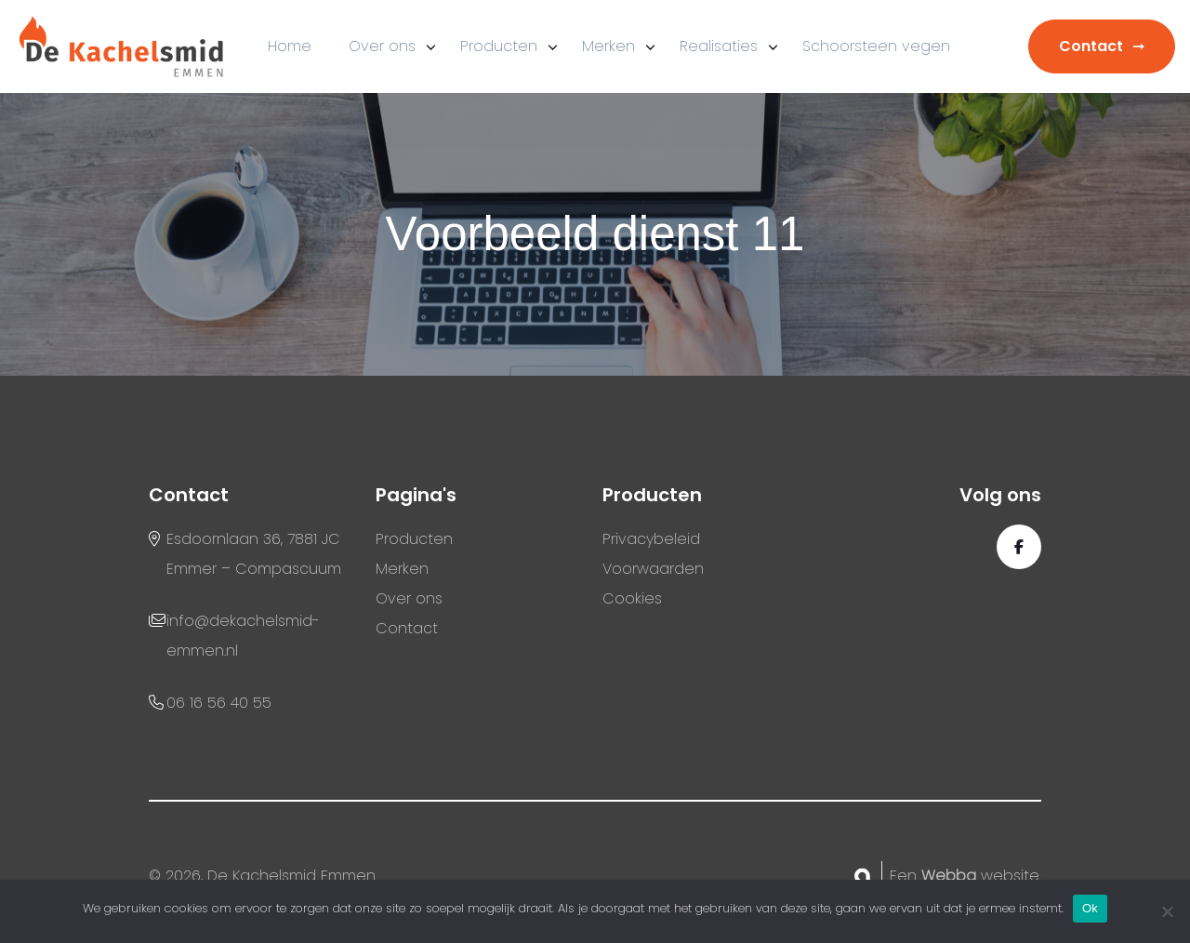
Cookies (632, 598)
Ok (1090, 908)
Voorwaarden (653, 568)
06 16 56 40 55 (218, 702)
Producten (498, 46)
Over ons (382, 46)
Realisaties (719, 46)
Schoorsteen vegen (876, 46)
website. (981, 875)
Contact (1091, 46)
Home (289, 46)
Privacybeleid (651, 539)
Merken (608, 46)
